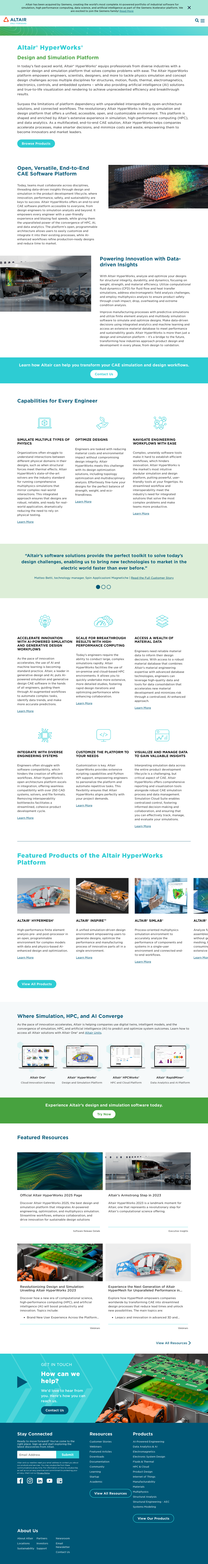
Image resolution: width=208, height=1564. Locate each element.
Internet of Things (144, 1476)
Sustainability (25, 1548)
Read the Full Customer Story (152, 577)
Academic (96, 1481)
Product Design (143, 1471)
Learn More (25, 521)
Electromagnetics (144, 1451)
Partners (42, 1538)
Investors (42, 1543)
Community (97, 1466)
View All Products (37, 984)
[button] (98, 587)
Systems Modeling (144, 1506)
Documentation (99, 1461)
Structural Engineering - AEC (151, 1501)
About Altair (25, 1538)
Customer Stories (100, 1441)
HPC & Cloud (141, 1466)
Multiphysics (140, 1491)
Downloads (97, 1456)
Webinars (96, 1446)
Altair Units (93, 1032)
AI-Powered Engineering (148, 1441)
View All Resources (171, 1343)
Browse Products (36, 143)
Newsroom (63, 1538)
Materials (138, 1486)
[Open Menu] (202, 21)
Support (42, 1548)
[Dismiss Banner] (189, 8)
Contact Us (104, 374)
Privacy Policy (43, 1473)
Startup (94, 1476)
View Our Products (153, 1518)
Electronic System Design (149, 1456)
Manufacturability (144, 1481)
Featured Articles (101, 1451)
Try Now (104, 1114)
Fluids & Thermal (143, 1461)
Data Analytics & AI (145, 1446)
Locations (23, 1543)
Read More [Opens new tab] (127, 10)
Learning (95, 1471)
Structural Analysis (144, 1496)
